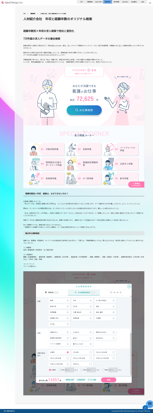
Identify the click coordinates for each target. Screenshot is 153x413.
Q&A (142, 2)
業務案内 (90, 2)
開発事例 (107, 2)
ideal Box (125, 2)
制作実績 (116, 2)
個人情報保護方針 (9, 411)
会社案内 (134, 2)
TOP (81, 2)
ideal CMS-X (99, 2)
